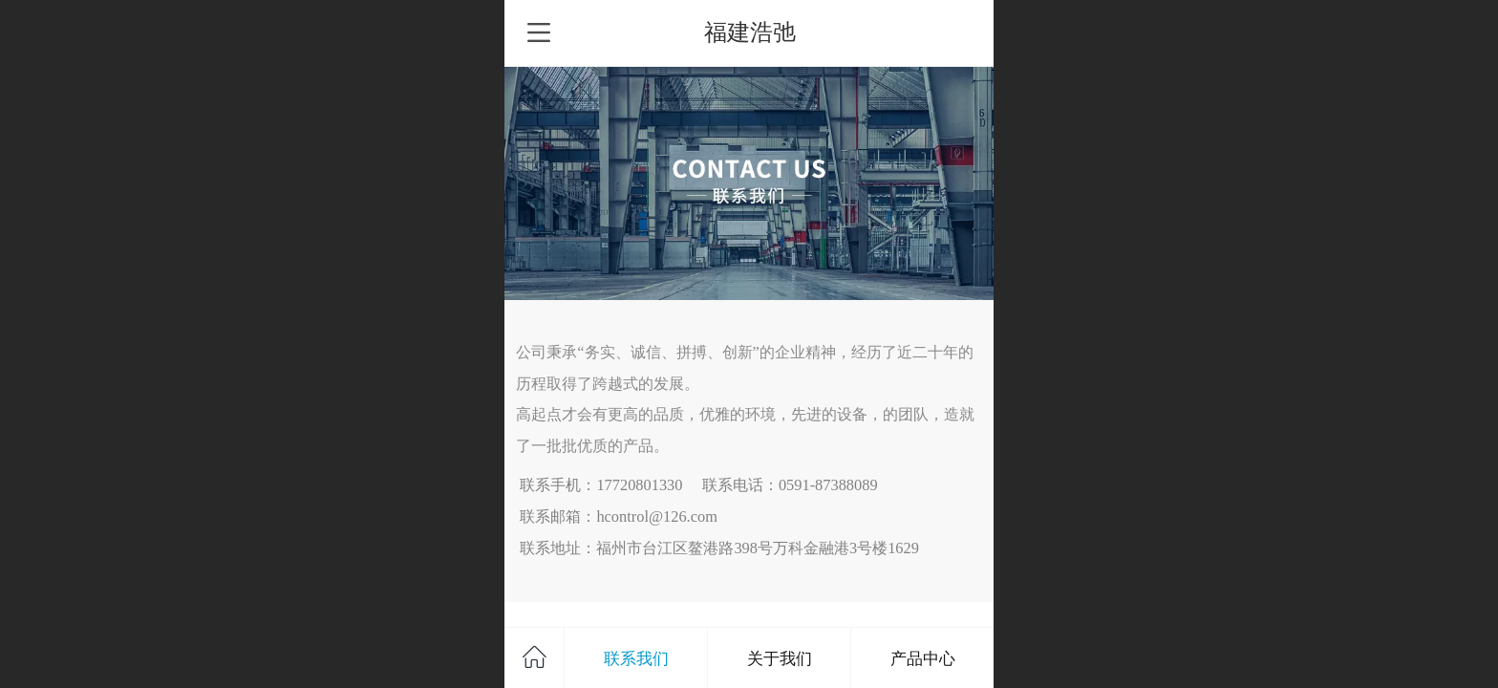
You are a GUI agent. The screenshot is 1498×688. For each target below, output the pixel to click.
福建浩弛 (750, 32)
